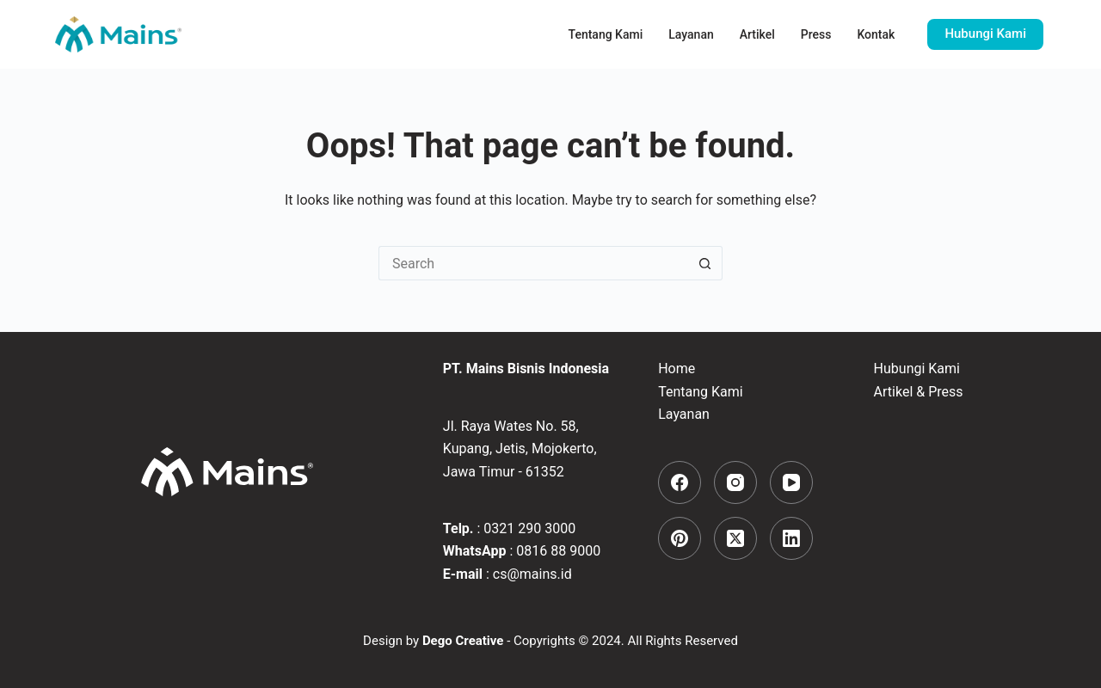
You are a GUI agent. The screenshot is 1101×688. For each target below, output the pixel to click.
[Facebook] (679, 482)
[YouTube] (791, 482)
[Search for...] (533, 263)
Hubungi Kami (985, 33)
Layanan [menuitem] (690, 34)
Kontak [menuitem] (876, 34)
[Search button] (705, 263)
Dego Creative (463, 640)
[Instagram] (735, 482)
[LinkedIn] (791, 538)
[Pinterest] (679, 538)
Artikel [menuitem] (757, 34)
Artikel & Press (918, 392)
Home (676, 368)
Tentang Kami (700, 392)
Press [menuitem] (816, 34)
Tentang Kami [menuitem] (606, 34)
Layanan (684, 414)
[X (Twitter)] (735, 538)
